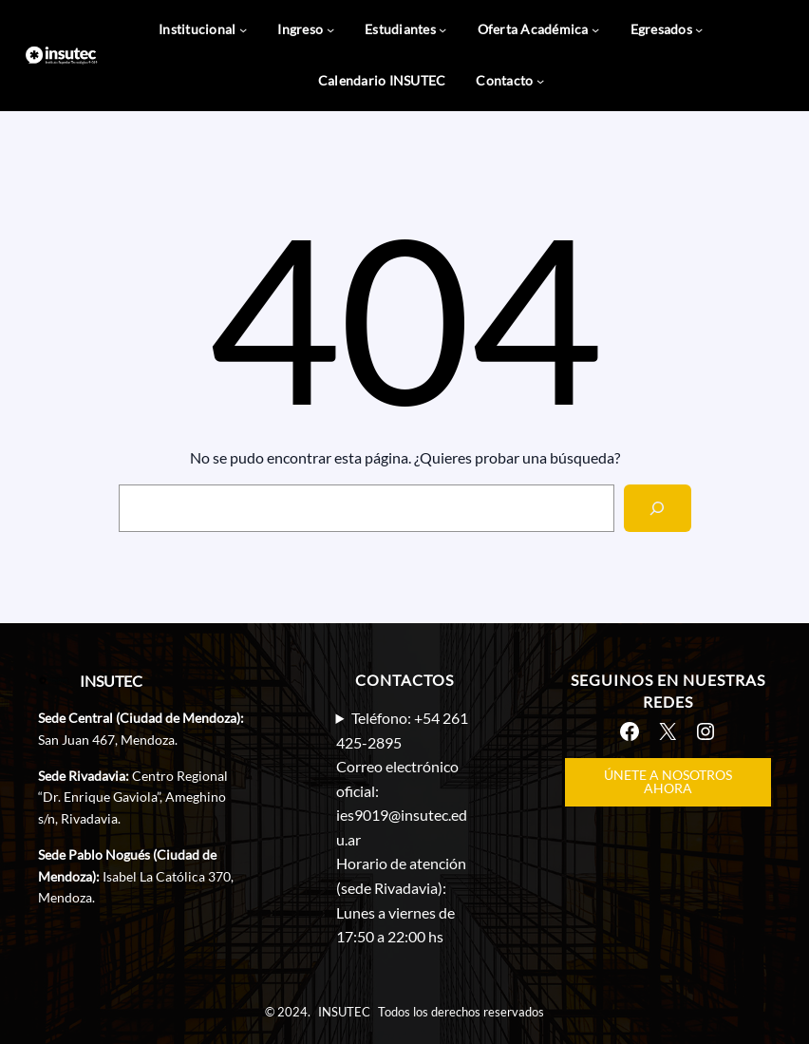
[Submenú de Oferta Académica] (595, 29)
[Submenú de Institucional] (243, 29)
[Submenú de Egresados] (699, 29)
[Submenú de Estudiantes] (442, 29)
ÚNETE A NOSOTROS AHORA (668, 781)
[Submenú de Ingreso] (330, 29)
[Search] (657, 507)
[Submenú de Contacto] (540, 81)
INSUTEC (111, 681)
